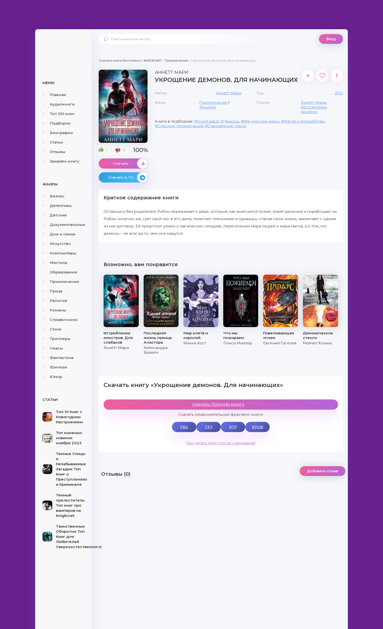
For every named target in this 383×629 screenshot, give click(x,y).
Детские (55, 215)
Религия (55, 300)
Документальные (64, 224)
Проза (52, 291)
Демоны (231, 121)
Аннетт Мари (228, 93)
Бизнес (53, 196)
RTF (233, 427)
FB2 (184, 427)
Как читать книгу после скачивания (220, 443)
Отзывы (54, 151)
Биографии (58, 132)
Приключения (61, 281)
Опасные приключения (180, 126)
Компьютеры (59, 253)
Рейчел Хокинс (317, 343)
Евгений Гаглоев (280, 343)
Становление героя (226, 126)
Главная (54, 94)
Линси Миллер (237, 343)
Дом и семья (59, 234)
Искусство (57, 243)
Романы (54, 310)
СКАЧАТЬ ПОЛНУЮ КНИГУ (218, 404)
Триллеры (57, 338)
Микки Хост (194, 343)
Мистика (55, 262)
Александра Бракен (156, 350)
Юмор (52, 376)
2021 (339, 93)
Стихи (52, 329)
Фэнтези (55, 367)
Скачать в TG (128, 177)
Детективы (57, 205)
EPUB (257, 427)
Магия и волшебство (304, 121)
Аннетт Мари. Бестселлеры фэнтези (314, 107)
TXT (209, 427)
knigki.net (63, 47)
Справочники (60, 319)
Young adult (208, 121)
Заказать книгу (61, 161)
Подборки (57, 123)
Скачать (130, 163)
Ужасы (53, 348)
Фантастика (58, 357)
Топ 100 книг (59, 113)
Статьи (53, 142)
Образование (60, 272)
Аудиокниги (59, 104)
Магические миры (261, 121)
